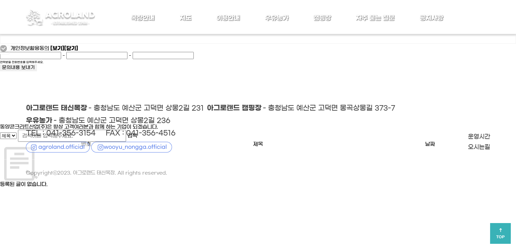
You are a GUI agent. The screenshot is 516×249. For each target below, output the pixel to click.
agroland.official (61, 147)
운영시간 (479, 136)
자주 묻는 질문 (375, 18)
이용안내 (228, 18)
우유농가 (276, 18)
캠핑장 (322, 18)
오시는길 (479, 147)
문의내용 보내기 (18, 68)
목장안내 (142, 18)
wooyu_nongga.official (135, 147)
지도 (185, 18)
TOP (500, 236)
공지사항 (431, 18)
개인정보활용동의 (29, 48)
